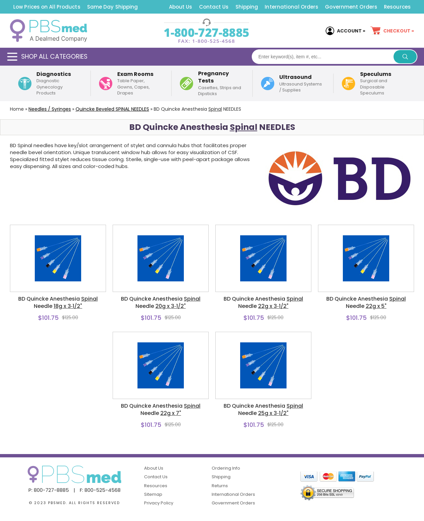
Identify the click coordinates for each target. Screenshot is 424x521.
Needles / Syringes (49, 109)
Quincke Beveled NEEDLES (112, 109)
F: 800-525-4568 (100, 490)
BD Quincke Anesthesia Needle (58, 302)
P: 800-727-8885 (48, 490)
